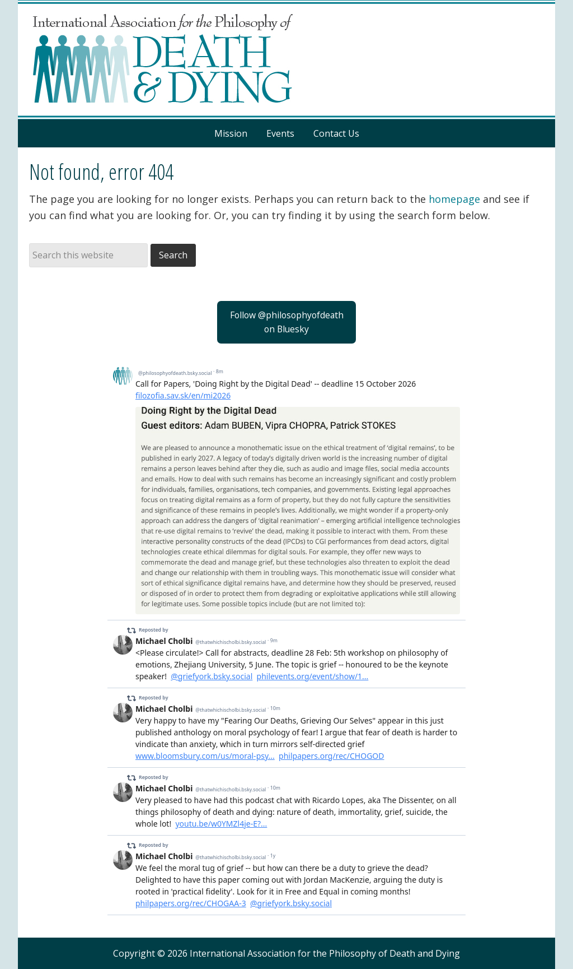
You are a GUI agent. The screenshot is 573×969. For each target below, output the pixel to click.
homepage (454, 199)
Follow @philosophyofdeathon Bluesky (287, 322)
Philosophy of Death (286, 59)
